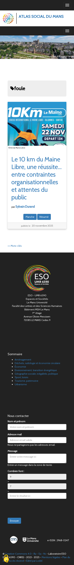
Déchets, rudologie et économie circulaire (37, 363)
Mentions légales (51, 557)
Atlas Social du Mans (41, 16)
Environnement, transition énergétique (36, 370)
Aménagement (23, 359)
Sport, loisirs (21, 377)
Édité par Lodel (34, 560)
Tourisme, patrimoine (26, 380)
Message (12, 451)
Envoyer (14, 520)
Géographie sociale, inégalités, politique (36, 373)
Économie (20, 366)
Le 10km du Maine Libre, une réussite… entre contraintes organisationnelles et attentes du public (36, 178)
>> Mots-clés (15, 245)
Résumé (44, 216)
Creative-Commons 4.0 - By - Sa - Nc (25, 553)
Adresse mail (15, 434)
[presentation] (34, 508)
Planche (30, 216)
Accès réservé (16, 560)
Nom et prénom (16, 421)
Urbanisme (21, 384)
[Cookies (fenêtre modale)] (6, 559)
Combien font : (16, 471)
